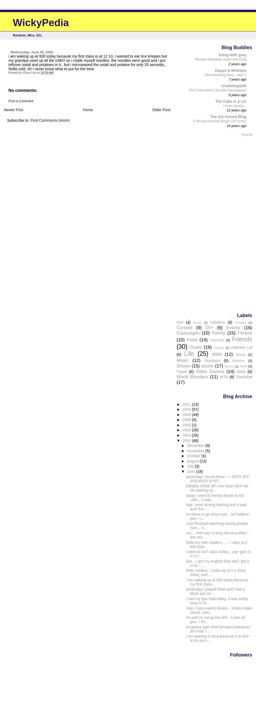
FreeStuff (217, 340)
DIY (209, 327)
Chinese (240, 322)
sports (207, 366)
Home (88, 110)
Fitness (245, 333)
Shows (183, 366)
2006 (187, 425)
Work (241, 372)
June (191, 471)
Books (197, 322)
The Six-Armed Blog (228, 117)
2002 (187, 440)
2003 (187, 435)
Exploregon (188, 333)
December (196, 445)
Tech (243, 366)
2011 (187, 404)
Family (218, 333)
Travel (182, 372)
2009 (187, 415)
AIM (180, 322)
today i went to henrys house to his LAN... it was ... (215, 497)
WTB (224, 377)
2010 (187, 409)
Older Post (161, 110)
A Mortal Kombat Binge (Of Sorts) (219, 121)
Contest (184, 327)
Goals (196, 347)
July (191, 466)
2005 (187, 430)
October (194, 456)
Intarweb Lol (241, 347)
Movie (240, 355)
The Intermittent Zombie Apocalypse (217, 90)
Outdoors (212, 360)
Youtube (244, 376)
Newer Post (13, 110)
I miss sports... (234, 106)
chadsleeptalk (233, 86)
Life (189, 353)
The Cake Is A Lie (230, 101)
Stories (229, 366)
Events (233, 327)
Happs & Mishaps (230, 70)
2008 (187, 420)
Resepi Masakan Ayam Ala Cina (220, 59)
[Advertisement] (231, 224)
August (193, 461)
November (196, 451)
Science (238, 361)
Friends (242, 339)
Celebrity (217, 322)
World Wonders (192, 376)
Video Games (210, 371)
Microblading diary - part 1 (225, 75)
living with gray (232, 55)
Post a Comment (20, 101)
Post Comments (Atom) (50, 120)
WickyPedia (41, 22)
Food (192, 339)
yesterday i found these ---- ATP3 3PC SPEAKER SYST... (217, 479)
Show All (246, 134)
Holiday (219, 347)
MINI (216, 354)
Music (182, 360)
